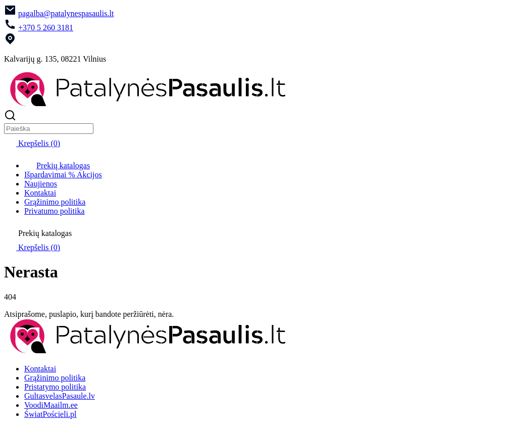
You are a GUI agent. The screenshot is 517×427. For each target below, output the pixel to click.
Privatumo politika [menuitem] (54, 211)
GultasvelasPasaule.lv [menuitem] (59, 396)
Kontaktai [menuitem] (40, 192)
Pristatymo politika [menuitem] (55, 387)
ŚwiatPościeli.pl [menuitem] (50, 414)
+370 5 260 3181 (45, 27)
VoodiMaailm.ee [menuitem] (51, 405)
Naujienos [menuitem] (40, 183)
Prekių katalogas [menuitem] (57, 165)
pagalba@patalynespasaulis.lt (66, 13)
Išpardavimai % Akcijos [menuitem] (63, 174)
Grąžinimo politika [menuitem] (54, 202)
